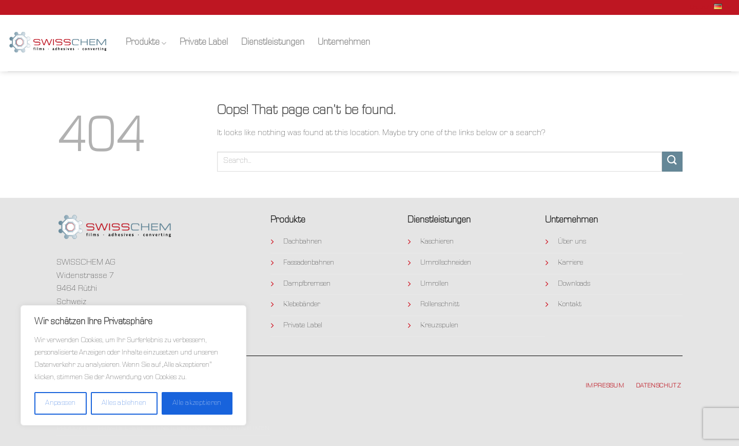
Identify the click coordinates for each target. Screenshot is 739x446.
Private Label (204, 43)
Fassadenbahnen (308, 263)
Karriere (570, 263)
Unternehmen (344, 43)
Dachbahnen (302, 242)
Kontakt (569, 304)
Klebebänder (301, 304)
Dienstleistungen (272, 43)
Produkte (146, 43)
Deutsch (710, 7)
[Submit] (672, 162)
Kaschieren (437, 242)
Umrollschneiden (445, 263)
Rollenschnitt (439, 304)
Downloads (574, 284)
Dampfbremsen (306, 284)
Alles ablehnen (124, 403)
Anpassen (60, 403)
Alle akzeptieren (197, 403)
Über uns (572, 242)
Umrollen (434, 284)
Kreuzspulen (439, 325)
